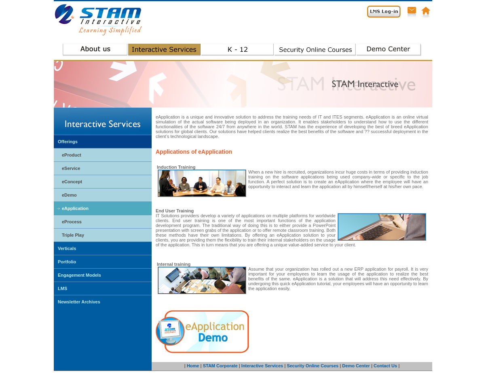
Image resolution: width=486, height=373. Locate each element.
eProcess (72, 221)
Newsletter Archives (79, 301)
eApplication (75, 208)
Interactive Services (262, 365)
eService (71, 168)
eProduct (71, 155)
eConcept (72, 181)
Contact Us (385, 365)
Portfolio (67, 261)
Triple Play (73, 235)
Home (193, 365)
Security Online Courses (312, 365)
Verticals (67, 248)
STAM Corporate (220, 365)
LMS (62, 288)
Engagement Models (79, 275)
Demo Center (356, 365)
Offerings (68, 141)
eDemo (69, 195)
